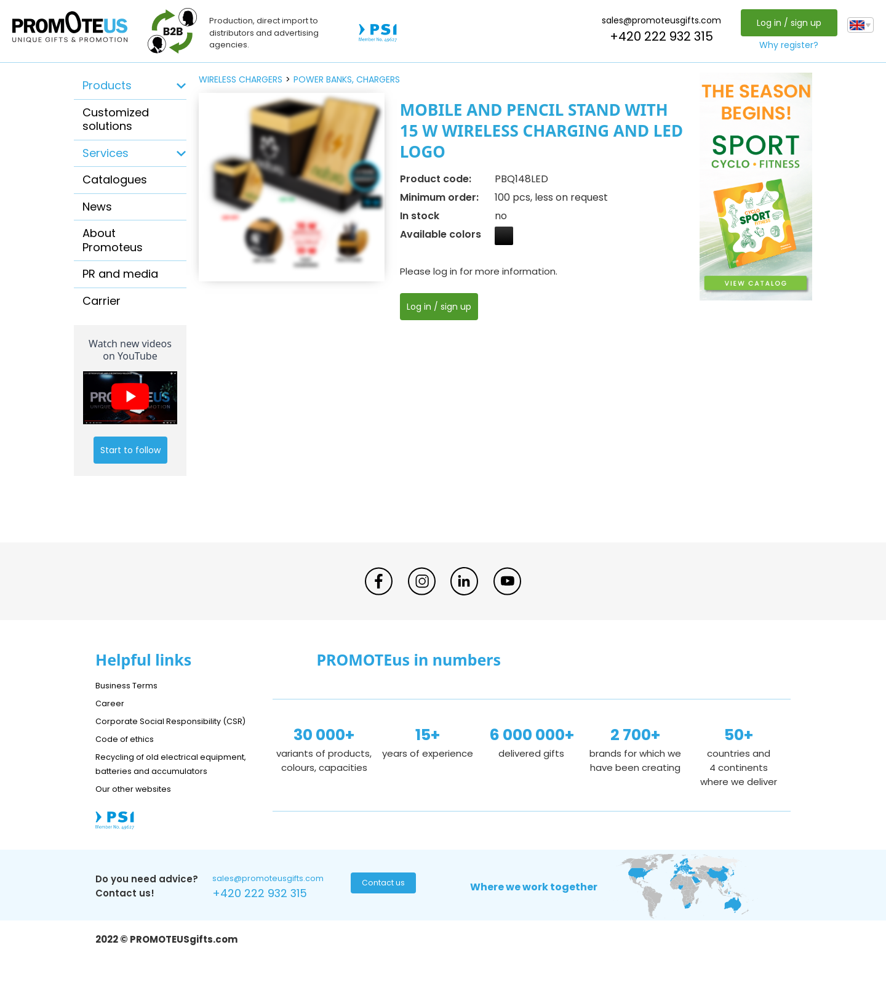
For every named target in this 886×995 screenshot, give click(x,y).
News (97, 206)
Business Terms (130, 685)
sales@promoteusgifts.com (658, 20)
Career (111, 702)
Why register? (785, 45)
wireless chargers (240, 79)
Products (107, 85)
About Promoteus (112, 240)
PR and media (120, 273)
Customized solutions (115, 119)
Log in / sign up (785, 23)
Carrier (101, 300)
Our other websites (139, 816)
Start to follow (130, 450)
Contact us (381, 914)
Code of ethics (129, 752)
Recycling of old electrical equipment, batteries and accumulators (154, 784)
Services (105, 153)
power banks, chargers (346, 79)
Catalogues (114, 179)
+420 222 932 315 (658, 36)
